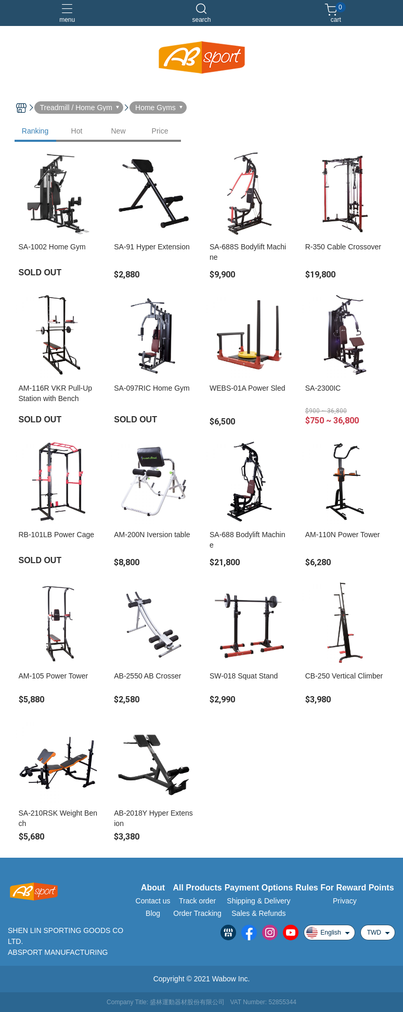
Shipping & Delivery (258, 900)
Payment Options (259, 888)
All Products (197, 888)
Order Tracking (197, 913)
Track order (197, 900)
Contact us (153, 900)
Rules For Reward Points (344, 888)
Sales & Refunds (258, 913)
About (153, 888)
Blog (153, 913)
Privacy (345, 900)
